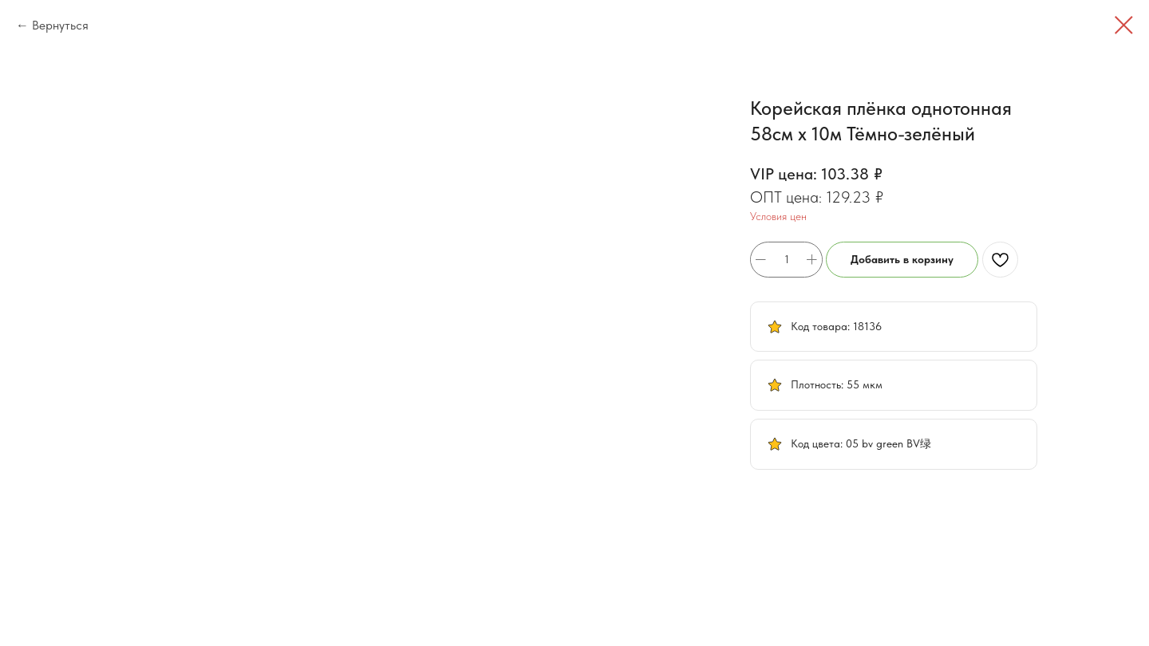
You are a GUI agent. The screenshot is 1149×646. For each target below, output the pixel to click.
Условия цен (778, 216)
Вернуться (60, 25)
